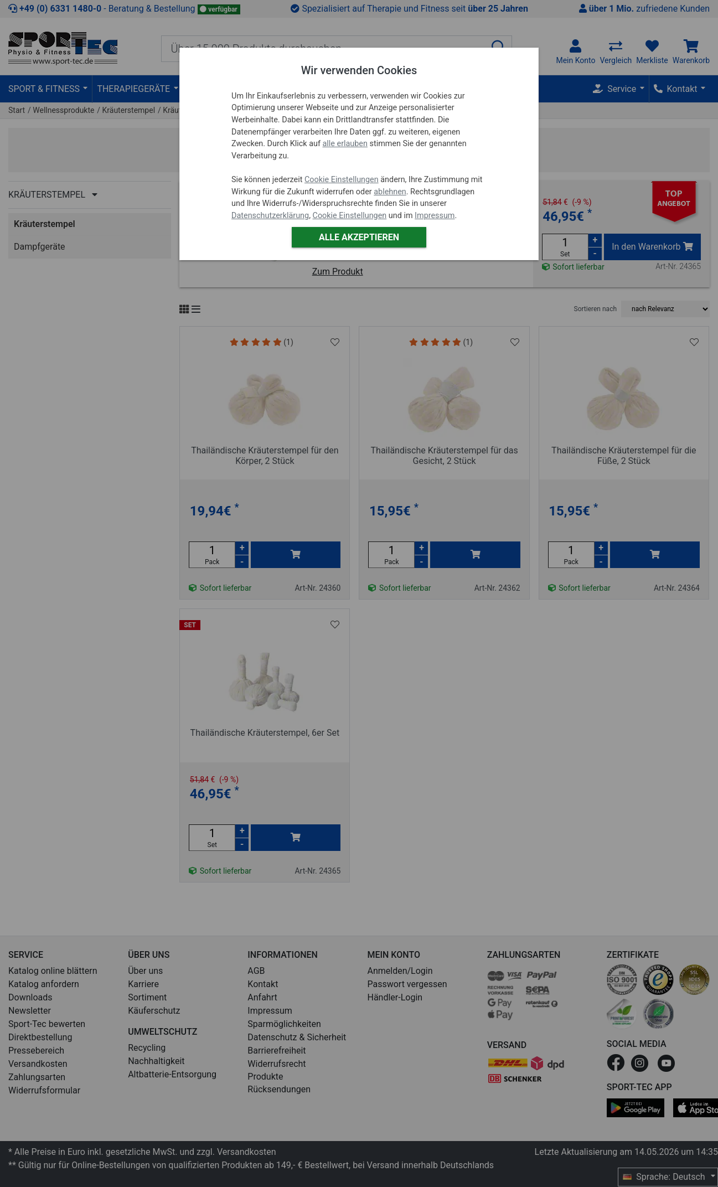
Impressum (434, 215)
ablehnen (390, 192)
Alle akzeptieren (359, 237)
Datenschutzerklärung (270, 215)
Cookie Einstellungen (341, 179)
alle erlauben (344, 143)
